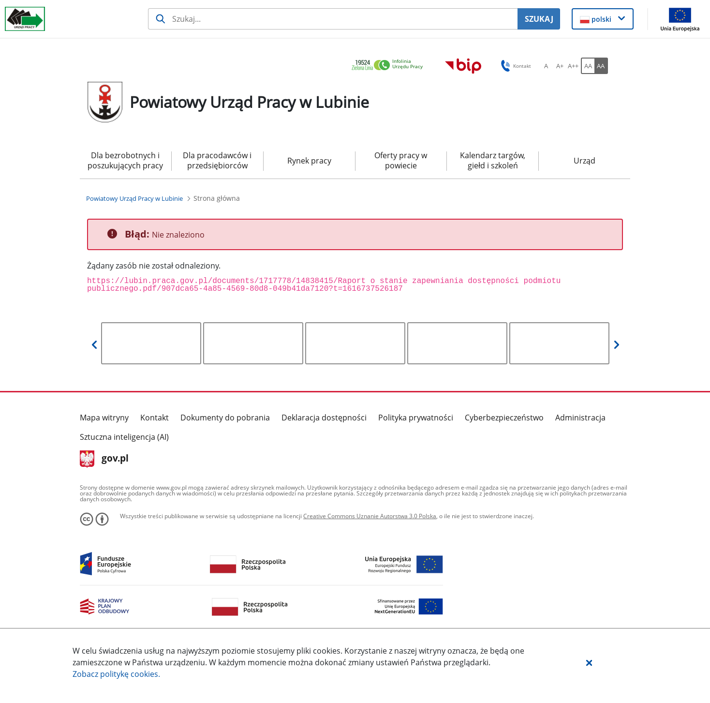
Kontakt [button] (514, 66)
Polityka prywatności (415, 417)
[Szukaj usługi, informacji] (333, 19)
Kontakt (154, 417)
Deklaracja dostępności (324, 417)
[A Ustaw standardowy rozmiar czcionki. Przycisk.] (546, 66)
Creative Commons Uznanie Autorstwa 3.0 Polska (369, 516)
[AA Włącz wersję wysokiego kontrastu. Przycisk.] (601, 66)
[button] (589, 662)
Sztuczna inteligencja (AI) (124, 437)
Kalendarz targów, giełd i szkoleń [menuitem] (492, 160)
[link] (390, 65)
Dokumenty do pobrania (225, 417)
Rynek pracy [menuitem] (309, 160)
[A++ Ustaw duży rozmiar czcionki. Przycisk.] (573, 66)
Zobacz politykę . (116, 674)
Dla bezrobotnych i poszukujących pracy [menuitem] (125, 160)
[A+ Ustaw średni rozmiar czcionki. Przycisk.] (559, 66)
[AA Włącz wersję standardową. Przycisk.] (587, 66)
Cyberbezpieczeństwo (504, 417)
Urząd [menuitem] (584, 160)
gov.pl (104, 459)
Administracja (580, 417)
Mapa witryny (104, 417)
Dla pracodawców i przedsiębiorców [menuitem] (217, 160)
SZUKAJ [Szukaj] (539, 19)
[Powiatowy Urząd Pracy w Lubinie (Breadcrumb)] (134, 198)
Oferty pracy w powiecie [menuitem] (400, 160)
